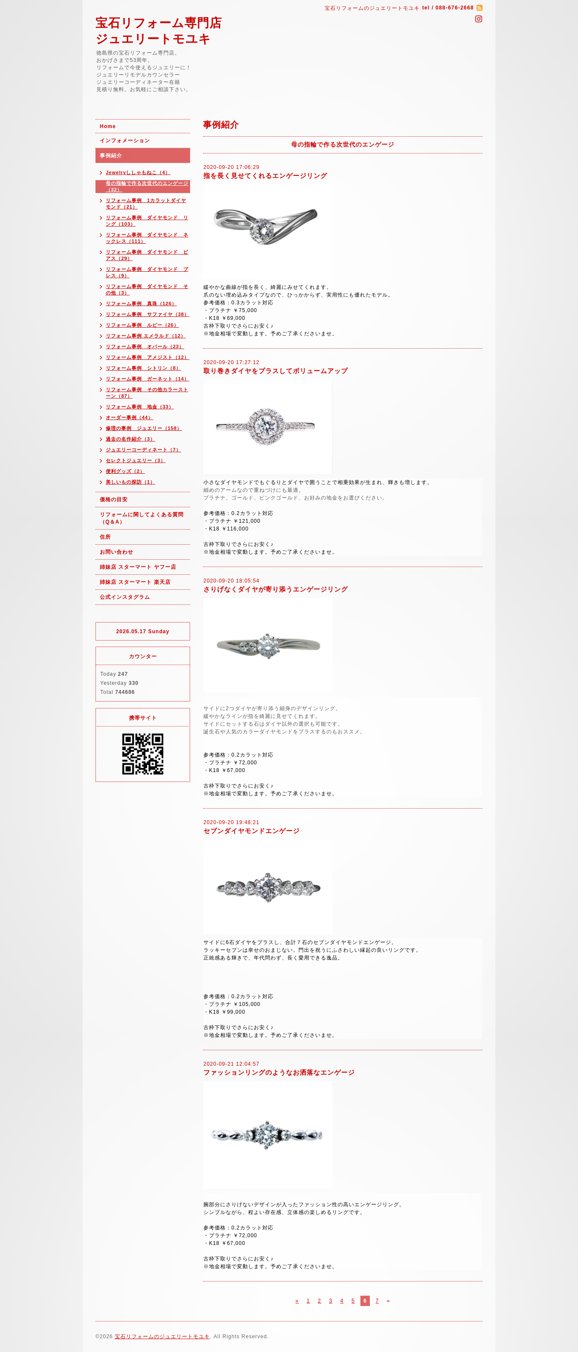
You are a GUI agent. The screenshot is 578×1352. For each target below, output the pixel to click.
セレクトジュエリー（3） (136, 460)
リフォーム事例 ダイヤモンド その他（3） (147, 289)
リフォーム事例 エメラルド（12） (146, 335)
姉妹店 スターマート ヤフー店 (138, 567)
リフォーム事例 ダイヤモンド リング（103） (147, 221)
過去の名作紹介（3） (130, 438)
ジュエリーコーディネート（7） (143, 449)
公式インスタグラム (125, 597)
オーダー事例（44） (129, 417)
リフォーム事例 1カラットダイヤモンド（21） (146, 203)
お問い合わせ (116, 552)
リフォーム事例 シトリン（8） (143, 368)
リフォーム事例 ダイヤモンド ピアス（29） (147, 255)
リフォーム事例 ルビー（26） (142, 325)
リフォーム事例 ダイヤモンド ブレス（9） (147, 272)
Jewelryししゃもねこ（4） (138, 172)
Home (108, 126)
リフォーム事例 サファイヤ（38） (147, 314)
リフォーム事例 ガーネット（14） (147, 378)
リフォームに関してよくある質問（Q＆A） (142, 518)
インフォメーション (125, 141)
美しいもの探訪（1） (130, 481)
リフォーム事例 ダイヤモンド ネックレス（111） (147, 238)
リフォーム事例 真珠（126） (141, 303)
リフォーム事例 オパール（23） (145, 346)
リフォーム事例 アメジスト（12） (147, 357)
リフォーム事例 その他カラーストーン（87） (147, 393)
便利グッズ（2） (125, 471)
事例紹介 (111, 156)
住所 (105, 537)
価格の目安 (114, 500)
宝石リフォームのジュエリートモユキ (162, 1337)
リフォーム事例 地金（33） (140, 406)
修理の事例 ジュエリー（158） (144, 428)
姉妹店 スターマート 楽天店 (135, 582)
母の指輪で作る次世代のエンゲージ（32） (147, 186)
